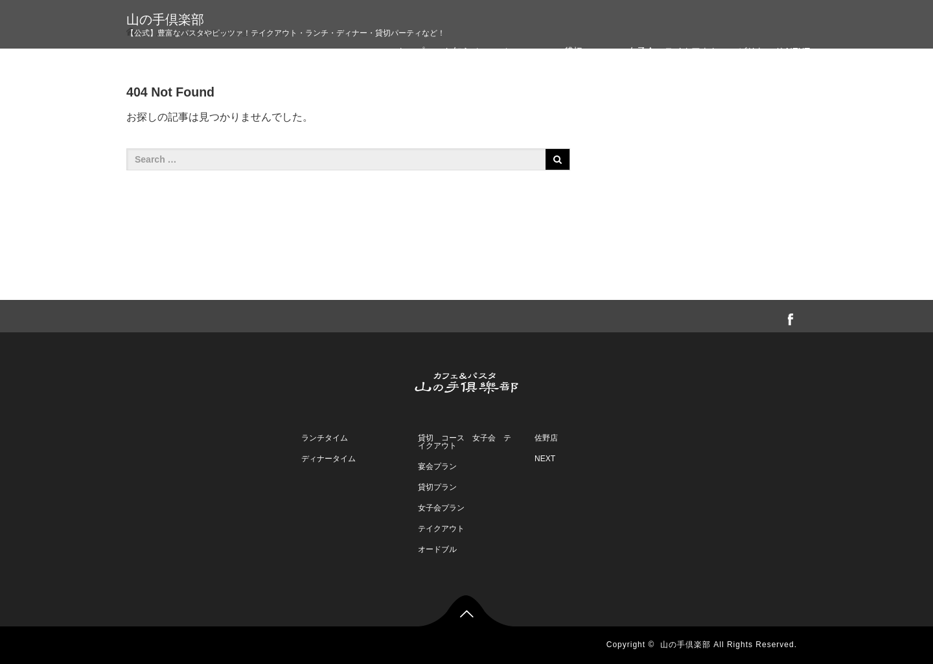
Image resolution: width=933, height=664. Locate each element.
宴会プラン (437, 466)
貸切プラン (437, 487)
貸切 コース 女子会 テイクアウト (464, 441)
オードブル (437, 549)
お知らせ (462, 51)
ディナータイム (328, 458)
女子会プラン (441, 507)
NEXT (545, 458)
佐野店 (546, 437)
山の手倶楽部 (165, 19)
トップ (410, 51)
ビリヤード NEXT (774, 51)
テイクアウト (441, 528)
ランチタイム (324, 437)
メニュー (518, 51)
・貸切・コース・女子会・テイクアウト (637, 51)
